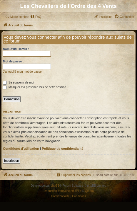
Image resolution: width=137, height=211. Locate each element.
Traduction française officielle (62, 191)
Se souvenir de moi (18, 82)
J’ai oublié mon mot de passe (22, 71)
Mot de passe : (13, 61)
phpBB (55, 185)
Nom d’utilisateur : (16, 49)
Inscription (11, 160)
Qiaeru (89, 191)
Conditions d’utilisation (21, 148)
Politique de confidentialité (62, 148)
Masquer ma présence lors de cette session (34, 87)
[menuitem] (35, 17)
